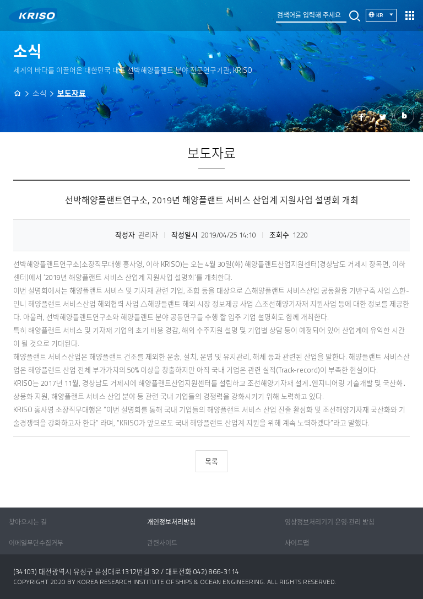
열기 (410, 15)
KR (386, 14)
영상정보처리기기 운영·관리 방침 (330, 522)
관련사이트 (162, 543)
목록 (211, 461)
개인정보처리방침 (171, 522)
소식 (39, 93)
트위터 (383, 116)
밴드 (404, 116)
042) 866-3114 (216, 571)
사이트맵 (297, 543)
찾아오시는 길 (28, 522)
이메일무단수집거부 (36, 543)
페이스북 (361, 116)
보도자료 (71, 93)
